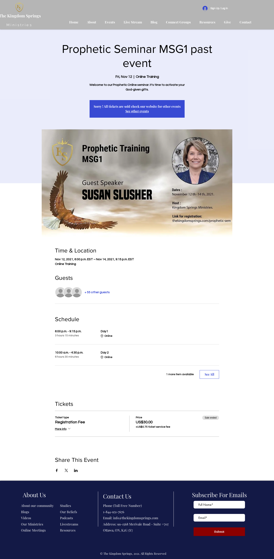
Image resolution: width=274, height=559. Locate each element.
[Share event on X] (66, 470)
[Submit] (219, 531)
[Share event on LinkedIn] (76, 470)
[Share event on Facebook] (57, 470)
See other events (137, 111)
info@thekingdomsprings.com (135, 518)
